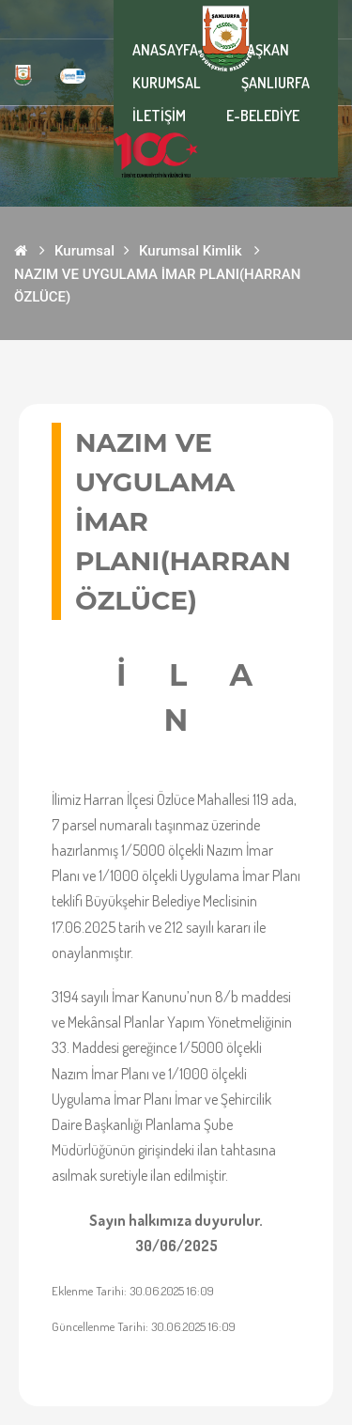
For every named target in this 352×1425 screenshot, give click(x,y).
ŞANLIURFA (275, 82)
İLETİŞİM (159, 115)
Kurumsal (84, 250)
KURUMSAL (166, 82)
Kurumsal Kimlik (190, 250)
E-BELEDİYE (262, 115)
